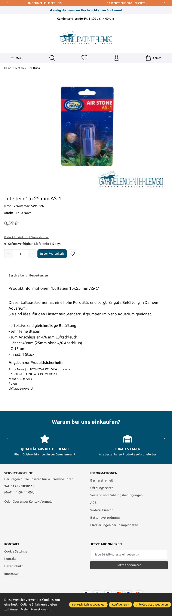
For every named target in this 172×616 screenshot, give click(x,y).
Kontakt (10, 559)
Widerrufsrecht (101, 511)
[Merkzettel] (84, 58)
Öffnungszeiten (102, 488)
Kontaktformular (41, 502)
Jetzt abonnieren (129, 565)
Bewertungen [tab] (38, 276)
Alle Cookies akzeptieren (152, 604)
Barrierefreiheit (101, 481)
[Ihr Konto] (116, 58)
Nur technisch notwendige (88, 604)
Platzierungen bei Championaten (114, 525)
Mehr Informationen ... (37, 609)
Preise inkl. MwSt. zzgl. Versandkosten (26, 237)
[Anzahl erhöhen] (32, 254)
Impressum (12, 574)
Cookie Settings (15, 552)
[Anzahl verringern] (8, 254)
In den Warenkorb (52, 254)
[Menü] (17, 58)
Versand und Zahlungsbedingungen (116, 496)
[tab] (18, 276)
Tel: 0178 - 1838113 (19, 487)
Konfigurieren (120, 604)
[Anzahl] (20, 254)
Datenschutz (13, 567)
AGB (93, 503)
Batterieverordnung (105, 518)
